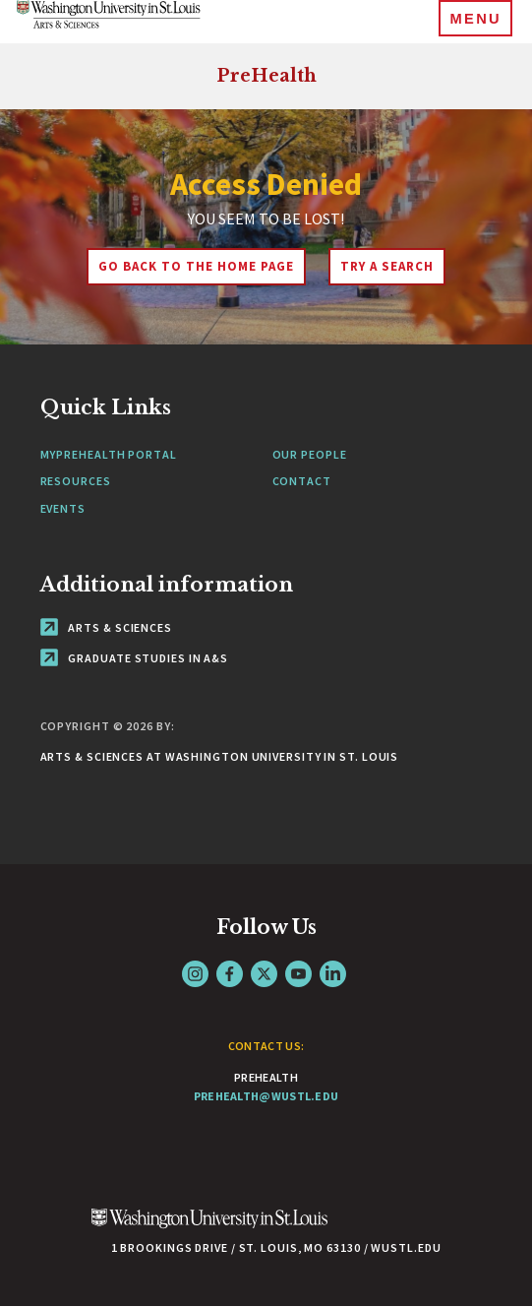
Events (63, 508)
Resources (75, 480)
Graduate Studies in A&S (134, 658)
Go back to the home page (195, 266)
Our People (309, 454)
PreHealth (266, 76)
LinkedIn (332, 974)
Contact (301, 480)
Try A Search (387, 266)
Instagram (195, 974)
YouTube (298, 974)
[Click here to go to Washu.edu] (209, 1228)
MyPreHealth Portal (108, 454)
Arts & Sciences (106, 627)
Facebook (229, 974)
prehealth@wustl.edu (266, 1096)
